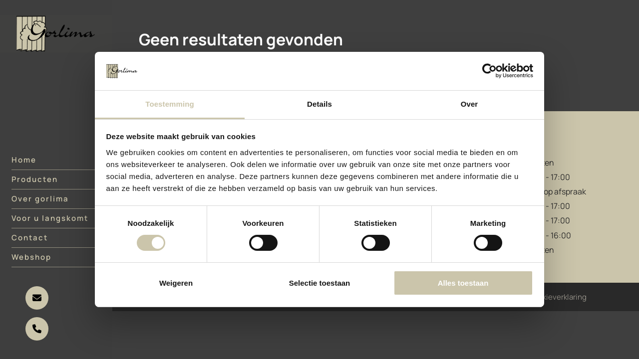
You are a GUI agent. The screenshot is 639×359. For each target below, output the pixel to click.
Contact (29, 243)
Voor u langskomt (49, 224)
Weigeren (176, 283)
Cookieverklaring (557, 297)
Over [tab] (469, 104)
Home (23, 166)
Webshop (31, 263)
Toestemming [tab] (169, 104)
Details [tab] (319, 104)
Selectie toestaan (319, 283)
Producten (34, 185)
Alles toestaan (463, 283)
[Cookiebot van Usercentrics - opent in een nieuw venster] (489, 70)
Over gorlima (40, 204)
